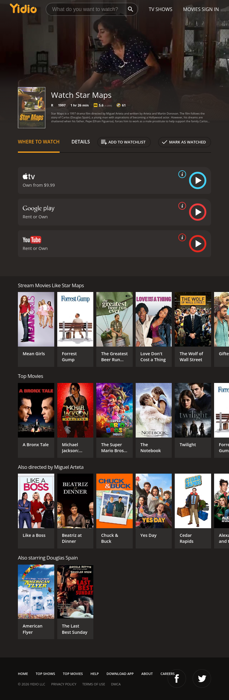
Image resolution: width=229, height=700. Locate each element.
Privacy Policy (63, 684)
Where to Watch (39, 141)
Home (23, 673)
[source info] (181, 174)
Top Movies (73, 673)
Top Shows (45, 673)
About (147, 673)
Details (81, 141)
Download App (120, 673)
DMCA (115, 684)
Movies (192, 9)
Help (95, 673)
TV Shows (160, 9)
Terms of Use (93, 684)
